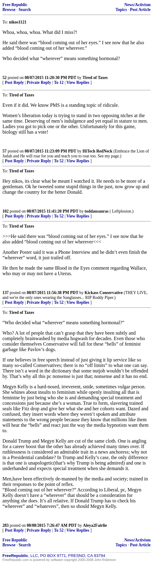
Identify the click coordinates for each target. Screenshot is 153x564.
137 (5, 292)
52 (4, 77)
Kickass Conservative (104, 292)
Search (25, 9)
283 (5, 525)
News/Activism (137, 4)
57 (4, 151)
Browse (9, 9)
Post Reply (14, 82)
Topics (121, 9)
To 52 (59, 161)
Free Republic (14, 4)
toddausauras (97, 211)
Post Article (140, 9)
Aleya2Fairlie (95, 525)
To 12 (59, 82)
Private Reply (39, 82)
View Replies (77, 82)
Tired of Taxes (95, 77)
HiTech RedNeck (97, 151)
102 (5, 211)
